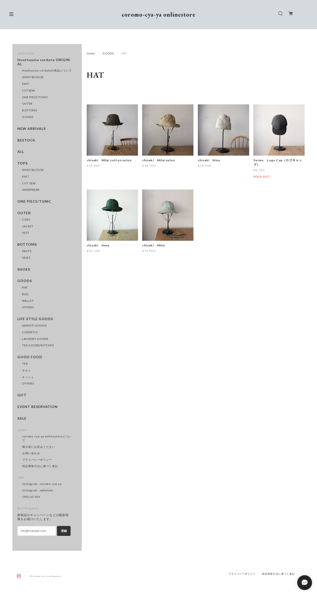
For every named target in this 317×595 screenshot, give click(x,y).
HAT (25, 287)
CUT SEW (29, 183)
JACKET (27, 226)
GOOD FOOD (29, 357)
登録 (64, 531)
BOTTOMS (29, 110)
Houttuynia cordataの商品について (47, 70)
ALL (20, 152)
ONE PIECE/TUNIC (35, 97)
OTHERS (28, 307)
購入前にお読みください (38, 446)
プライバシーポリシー (37, 459)
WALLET (28, 300)
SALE (21, 418)
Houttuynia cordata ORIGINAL (43, 62)
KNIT (25, 83)
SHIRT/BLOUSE (33, 77)
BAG (25, 294)
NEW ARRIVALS (31, 129)
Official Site (31, 496)
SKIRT (26, 257)
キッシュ (28, 377)
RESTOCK (26, 140)
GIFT (21, 395)
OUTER (27, 103)
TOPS (22, 163)
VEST (25, 232)
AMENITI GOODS (34, 325)
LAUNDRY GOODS (35, 338)
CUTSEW (28, 90)
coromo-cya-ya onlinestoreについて (47, 438)
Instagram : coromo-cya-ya (42, 483)
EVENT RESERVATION (37, 407)
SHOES (23, 269)
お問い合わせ (31, 453)
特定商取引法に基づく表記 (40, 466)
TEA (25, 363)
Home (91, 53)
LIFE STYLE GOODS (35, 319)
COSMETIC (30, 332)
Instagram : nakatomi (37, 490)
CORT (26, 219)
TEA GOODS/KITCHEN (38, 345)
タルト (26, 370)
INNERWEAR (31, 189)
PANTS (26, 251)
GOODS (108, 53)
